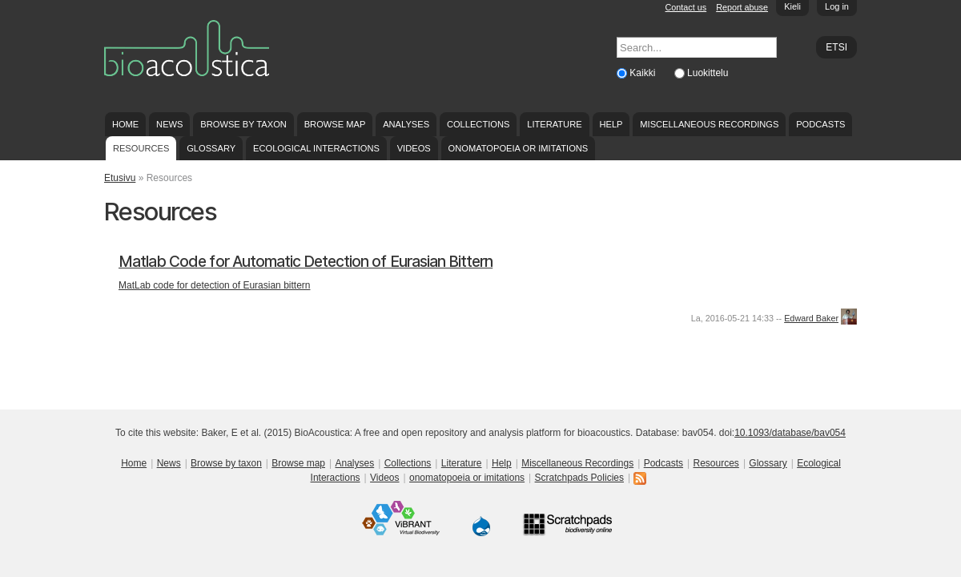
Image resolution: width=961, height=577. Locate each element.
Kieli (792, 6)
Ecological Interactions (316, 148)
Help (610, 124)
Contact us (686, 7)
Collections (478, 124)
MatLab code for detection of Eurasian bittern (214, 285)
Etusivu (119, 178)
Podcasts (820, 124)
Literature (554, 124)
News (169, 124)
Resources (141, 148)
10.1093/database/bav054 (790, 432)
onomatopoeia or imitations (518, 148)
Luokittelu (707, 73)
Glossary (211, 148)
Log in (837, 6)
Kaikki (643, 73)
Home (125, 124)
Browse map (335, 124)
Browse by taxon (243, 124)
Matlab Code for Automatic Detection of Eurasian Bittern (306, 261)
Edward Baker (811, 318)
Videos (414, 148)
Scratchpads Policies (579, 477)
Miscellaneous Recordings (709, 124)
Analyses (406, 124)
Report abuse (742, 7)
